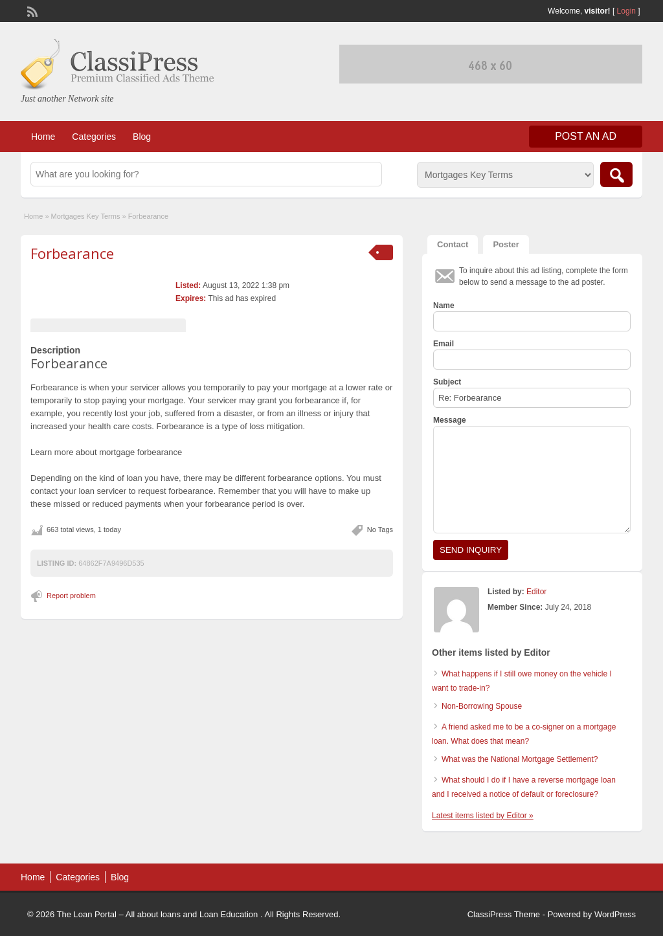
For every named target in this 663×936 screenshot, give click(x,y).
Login (626, 11)
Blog (142, 136)
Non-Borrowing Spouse (482, 706)
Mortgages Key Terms (85, 216)
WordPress (615, 914)
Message (449, 420)
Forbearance (72, 253)
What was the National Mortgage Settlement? (520, 759)
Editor (536, 591)
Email (443, 343)
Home (43, 136)
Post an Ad (585, 136)
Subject (447, 381)
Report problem (71, 595)
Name (444, 305)
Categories (94, 136)
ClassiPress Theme (503, 914)
